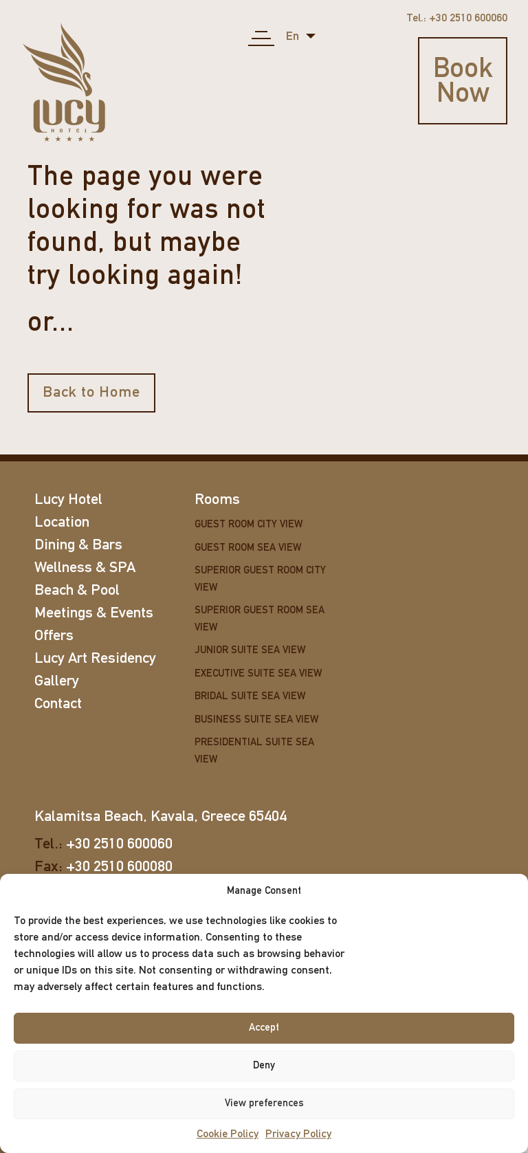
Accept (264, 1028)
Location (61, 523)
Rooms (217, 500)
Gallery (56, 682)
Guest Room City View (248, 525)
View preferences (264, 1104)
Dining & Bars (78, 545)
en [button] (294, 36)
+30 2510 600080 (119, 867)
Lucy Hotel (68, 500)
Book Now (463, 82)
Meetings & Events (93, 614)
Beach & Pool (77, 591)
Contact (58, 704)
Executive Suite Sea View (258, 674)
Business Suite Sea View (256, 720)
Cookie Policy (227, 1134)
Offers (54, 636)
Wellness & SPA (84, 568)
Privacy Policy (298, 1134)
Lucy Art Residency (95, 659)
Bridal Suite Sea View (250, 697)
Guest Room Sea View (248, 548)
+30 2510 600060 (119, 845)
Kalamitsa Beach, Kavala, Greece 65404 (160, 817)
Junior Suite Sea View (250, 651)
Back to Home (91, 393)
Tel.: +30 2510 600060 (456, 18)
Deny (264, 1066)
